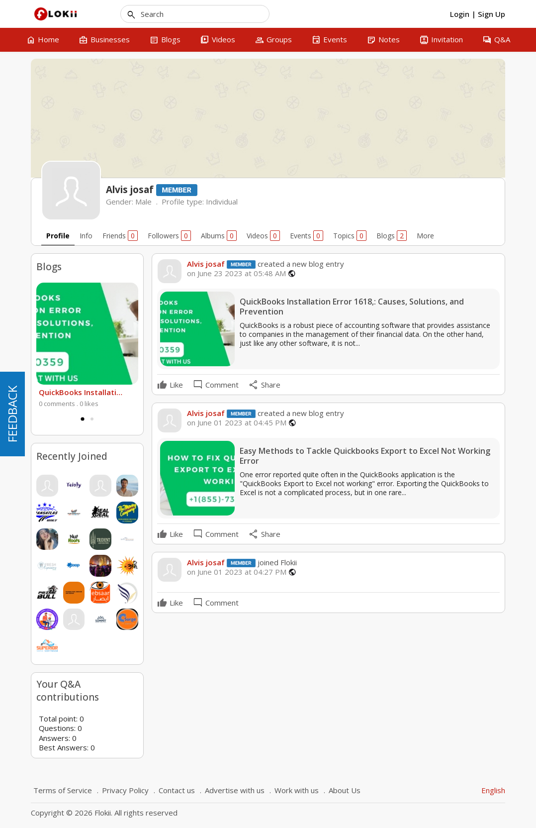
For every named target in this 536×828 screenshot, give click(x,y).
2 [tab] (92, 419)
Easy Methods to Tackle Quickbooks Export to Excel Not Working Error (365, 456)
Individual (222, 202)
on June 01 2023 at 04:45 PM (236, 422)
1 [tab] (83, 419)
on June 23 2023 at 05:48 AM (236, 273)
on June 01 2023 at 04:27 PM (236, 572)
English (493, 790)
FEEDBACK (12, 414)
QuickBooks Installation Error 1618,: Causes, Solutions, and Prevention (82, 392)
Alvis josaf (206, 264)
